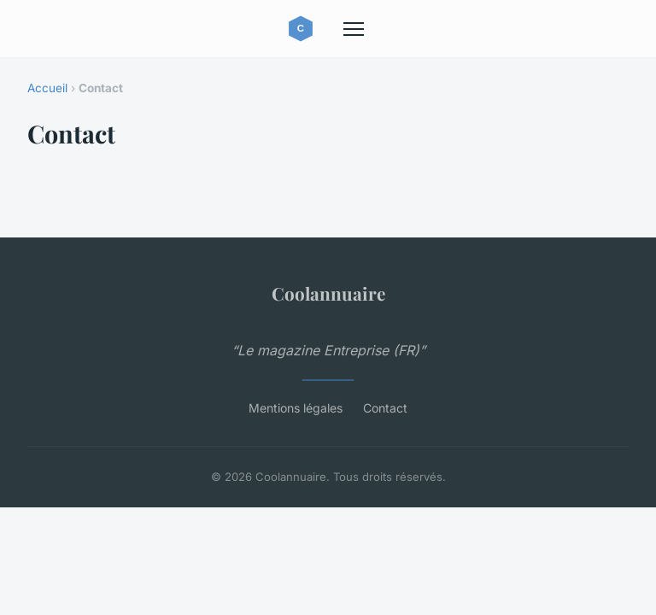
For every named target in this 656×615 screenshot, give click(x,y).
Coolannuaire (328, 293)
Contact (385, 408)
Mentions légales (296, 408)
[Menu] (354, 29)
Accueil (47, 88)
